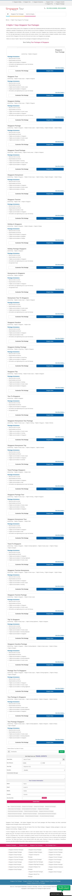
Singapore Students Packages (56, 855)
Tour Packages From (50, 851)
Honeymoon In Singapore (16, 275)
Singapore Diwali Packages (15, 870)
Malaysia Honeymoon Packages (15, 819)
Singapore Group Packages (35, 855)
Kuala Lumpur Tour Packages (14, 814)
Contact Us (29, 892)
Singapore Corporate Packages (16, 865)
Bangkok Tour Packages (27, 812)
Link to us (40, 892)
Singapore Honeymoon (38, 2)
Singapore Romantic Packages (36, 877)
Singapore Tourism (14, 201)
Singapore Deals (23, 851)
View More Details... (59, 67)
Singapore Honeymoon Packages (46, 817)
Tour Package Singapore (16, 727)
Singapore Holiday (17, 2)
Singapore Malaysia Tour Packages (31, 886)
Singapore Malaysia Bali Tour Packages (36, 888)
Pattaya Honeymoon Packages (31, 821)
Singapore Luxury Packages (35, 865)
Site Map (35, 892)
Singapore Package (14, 126)
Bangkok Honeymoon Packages (30, 819)
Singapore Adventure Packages (16, 855)
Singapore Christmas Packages (16, 862)
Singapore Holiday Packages (35, 857)
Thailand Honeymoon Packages (31, 817)
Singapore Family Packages (15, 875)
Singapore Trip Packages (54, 867)
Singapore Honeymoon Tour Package (20, 424)
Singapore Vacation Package (17, 649)
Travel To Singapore (14, 548)
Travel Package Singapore (16, 473)
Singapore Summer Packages (56, 857)
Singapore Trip (49, 3)
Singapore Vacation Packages (56, 870)
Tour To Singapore (14, 399)
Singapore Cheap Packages (15, 860)
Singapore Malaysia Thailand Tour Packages (50, 886)
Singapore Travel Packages (55, 865)
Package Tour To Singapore (17, 676)
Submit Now (36, 807)
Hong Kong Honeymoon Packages (15, 817)
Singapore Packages (60, 3)
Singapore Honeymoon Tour (17, 523)
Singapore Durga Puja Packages (16, 872)
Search (62, 757)
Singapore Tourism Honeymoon (18, 574)
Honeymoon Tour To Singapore (18, 300)
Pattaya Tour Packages (39, 812)
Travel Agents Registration (21, 892)
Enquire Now (50, 70)
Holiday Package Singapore (17, 250)
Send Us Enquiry (30, 14)
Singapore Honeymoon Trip (17, 449)
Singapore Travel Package (16, 151)
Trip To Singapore (14, 624)
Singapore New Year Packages (36, 867)
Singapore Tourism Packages (55, 862)
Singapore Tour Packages (17, 14)
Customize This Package (22, 70)
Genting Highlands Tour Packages (29, 814)
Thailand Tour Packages (16, 812)
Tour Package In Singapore (17, 702)
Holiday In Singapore (15, 225)
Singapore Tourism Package (17, 599)
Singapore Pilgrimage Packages (36, 870)
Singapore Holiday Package (17, 349)
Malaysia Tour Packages (50, 812)
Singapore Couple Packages (15, 867)
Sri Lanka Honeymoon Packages (47, 821)
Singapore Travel (49, 2)
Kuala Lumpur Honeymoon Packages (16, 821)
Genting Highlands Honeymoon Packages (47, 819)
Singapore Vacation (60, 2)
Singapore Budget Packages (15, 857)
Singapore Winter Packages (55, 877)
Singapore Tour (27, 2)
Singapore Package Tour (16, 498)
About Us (12, 892)
